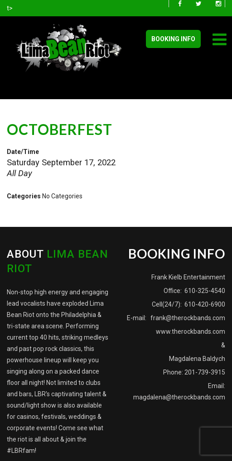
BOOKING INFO (173, 39)
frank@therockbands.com (187, 318)
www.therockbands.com (190, 331)
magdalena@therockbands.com (179, 397)
